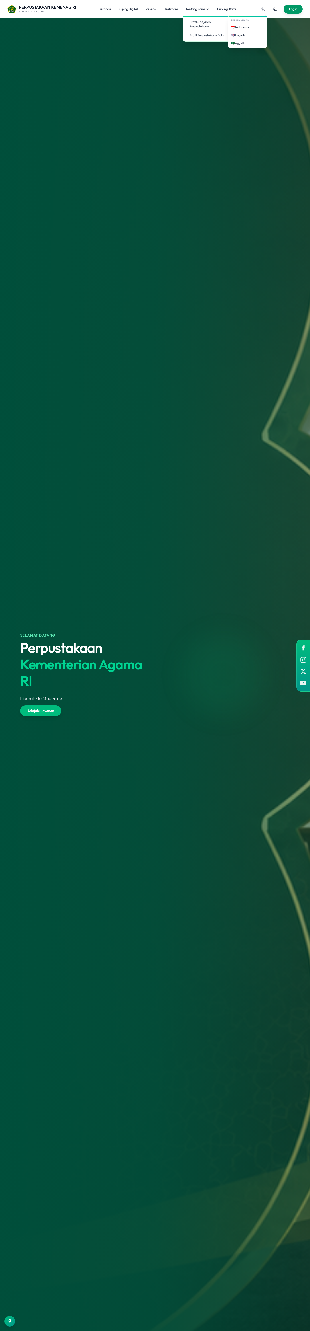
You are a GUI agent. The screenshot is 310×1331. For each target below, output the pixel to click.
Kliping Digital (128, 9)
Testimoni (171, 9)
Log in (293, 9)
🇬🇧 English (238, 35)
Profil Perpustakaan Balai (205, 35)
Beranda (105, 9)
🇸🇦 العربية (237, 43)
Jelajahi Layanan (40, 711)
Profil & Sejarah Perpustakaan (198, 24)
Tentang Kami (197, 9)
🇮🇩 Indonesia (240, 27)
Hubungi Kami (226, 9)
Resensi (151, 9)
